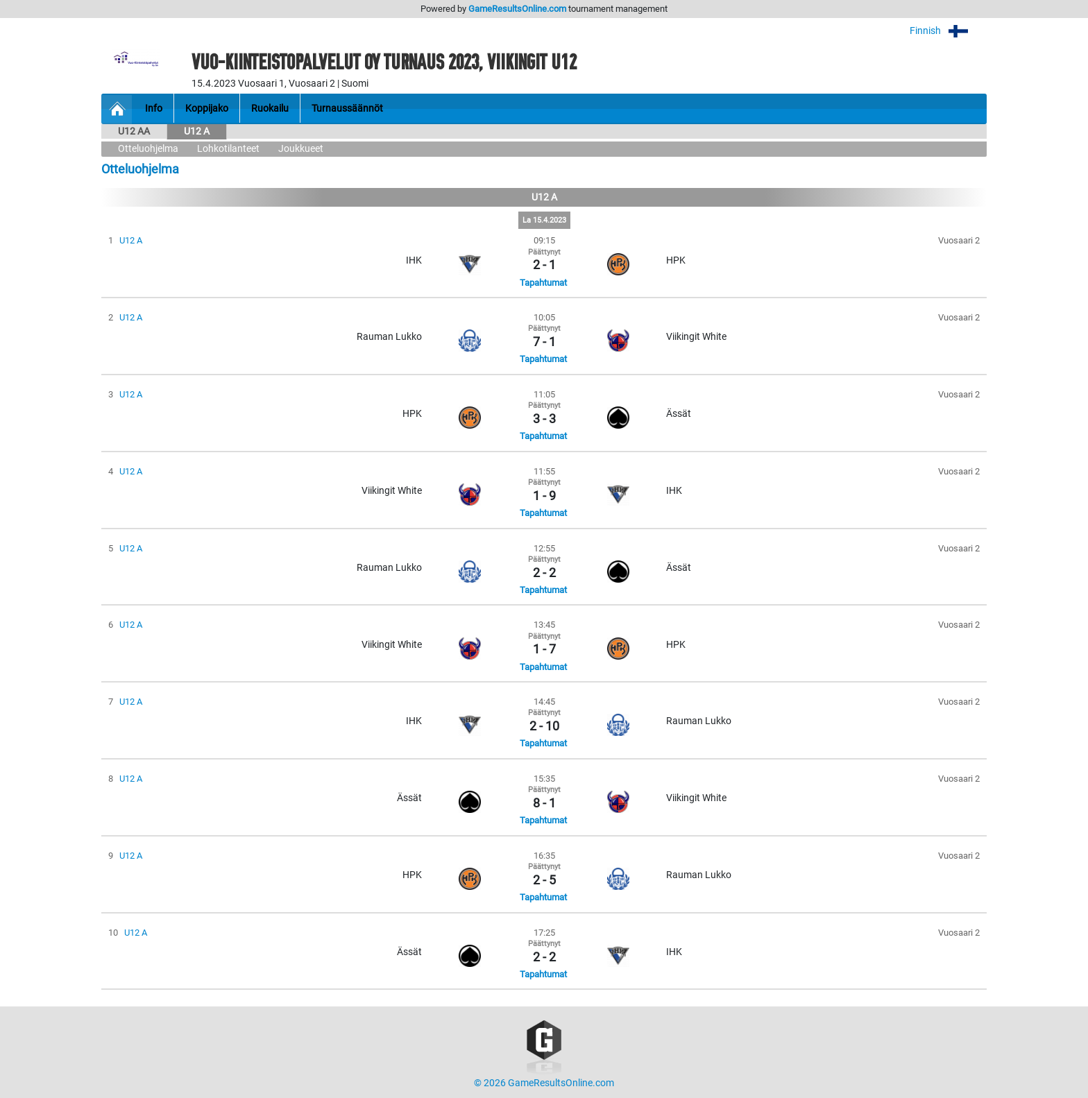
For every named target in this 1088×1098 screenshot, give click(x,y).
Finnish (948, 31)
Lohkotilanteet (228, 149)
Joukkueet (300, 149)
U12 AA (134, 131)
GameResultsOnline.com (517, 8)
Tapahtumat (543, 282)
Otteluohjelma (148, 149)
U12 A (197, 131)
